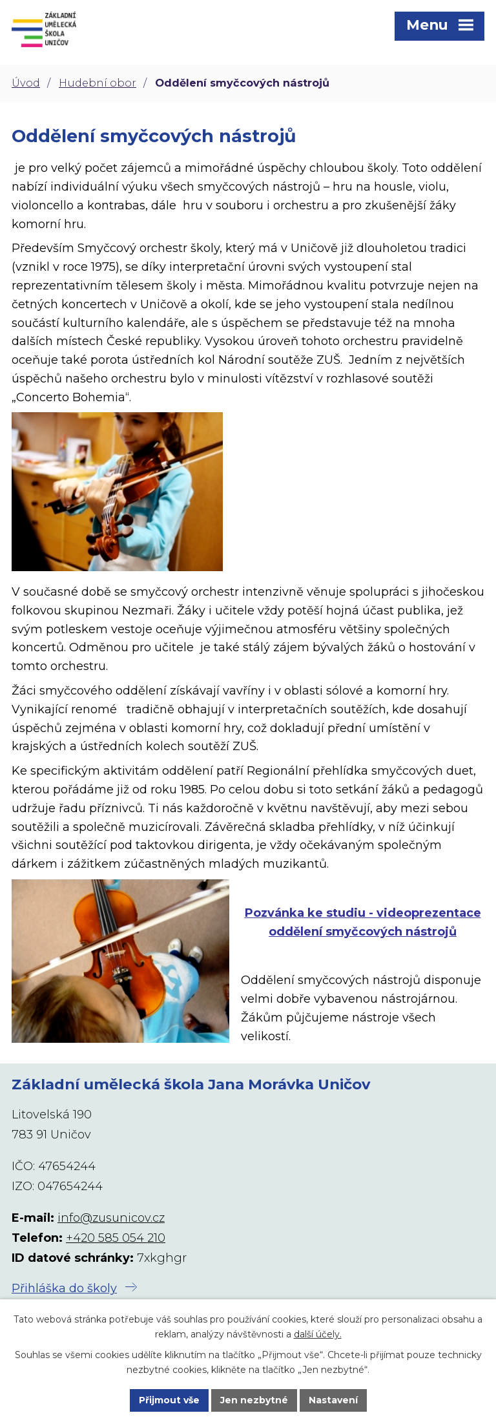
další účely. (318, 1334)
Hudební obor (97, 82)
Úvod (26, 82)
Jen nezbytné (254, 1400)
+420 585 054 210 (115, 1238)
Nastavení (333, 1400)
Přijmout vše (169, 1400)
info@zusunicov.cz (111, 1218)
